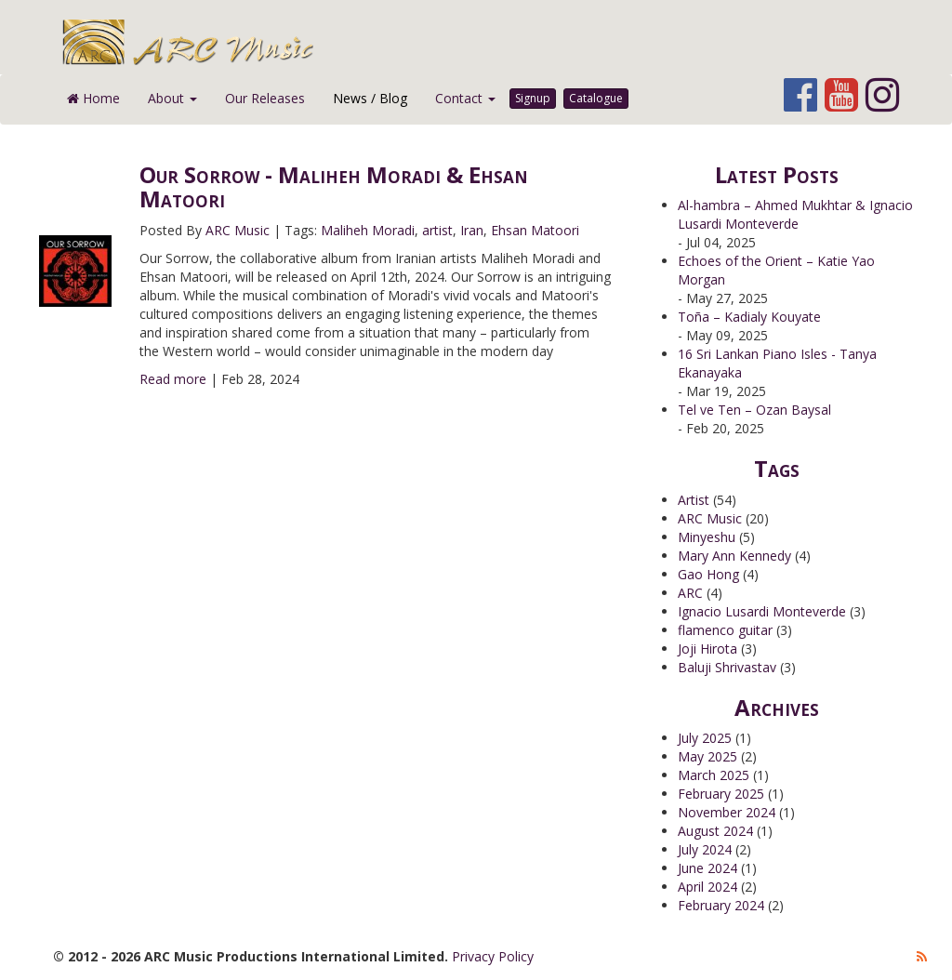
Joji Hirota (707, 648)
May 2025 (707, 756)
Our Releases (265, 98)
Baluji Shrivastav (727, 667)
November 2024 (726, 812)
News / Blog (370, 98)
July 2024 (705, 849)
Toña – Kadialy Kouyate (749, 316)
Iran (471, 230)
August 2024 (715, 831)
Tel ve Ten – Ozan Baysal (754, 409)
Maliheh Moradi (368, 230)
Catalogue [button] (596, 98)
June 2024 (707, 868)
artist (437, 230)
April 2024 (707, 886)
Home (93, 98)
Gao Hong (708, 574)
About (172, 98)
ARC (690, 593)
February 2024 (721, 905)
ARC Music (237, 230)
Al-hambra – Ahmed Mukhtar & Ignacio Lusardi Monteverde (795, 214)
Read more (172, 379)
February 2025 (721, 793)
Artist (693, 500)
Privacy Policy (493, 956)
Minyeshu (706, 537)
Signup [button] (532, 98)
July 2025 (705, 738)
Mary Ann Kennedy (734, 555)
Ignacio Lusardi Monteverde (762, 611)
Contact (465, 98)
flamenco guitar (725, 630)
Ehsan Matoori (535, 230)
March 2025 (713, 775)
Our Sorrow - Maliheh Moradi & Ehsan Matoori (333, 186)
